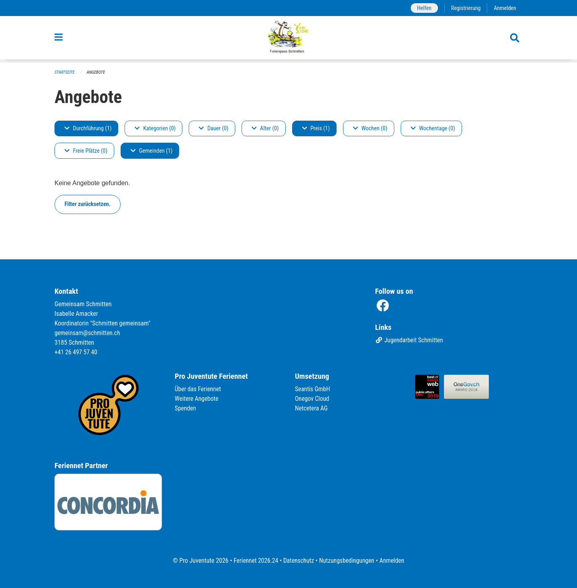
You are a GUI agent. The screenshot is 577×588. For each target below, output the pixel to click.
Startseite (64, 72)
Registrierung (465, 7)
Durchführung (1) (88, 128)
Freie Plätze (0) (86, 151)
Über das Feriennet (198, 389)
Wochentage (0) (433, 128)
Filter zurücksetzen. (88, 204)
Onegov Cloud (312, 398)
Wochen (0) (370, 128)
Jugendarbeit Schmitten (410, 340)
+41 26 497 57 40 (76, 352)
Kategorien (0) (155, 128)
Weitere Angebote (197, 398)
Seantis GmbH (313, 389)
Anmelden (504, 7)
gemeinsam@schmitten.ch (88, 333)
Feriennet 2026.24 (254, 560)
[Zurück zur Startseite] (288, 39)
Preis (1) (316, 128)
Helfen (422, 7)
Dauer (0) (213, 128)
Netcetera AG (312, 408)
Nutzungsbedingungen (347, 560)
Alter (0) (265, 128)
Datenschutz (298, 560)
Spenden (186, 408)
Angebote (96, 72)
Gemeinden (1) (151, 151)
